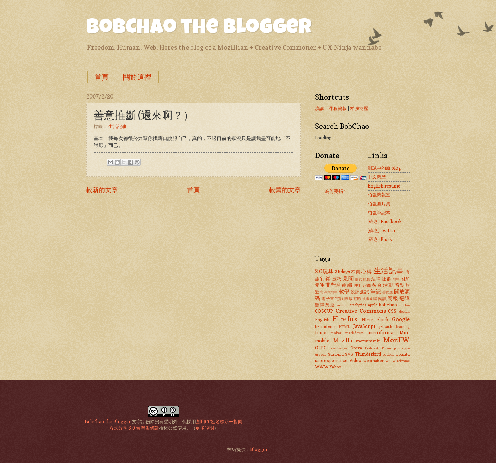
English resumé (384, 186)
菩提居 (387, 292)
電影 (339, 298)
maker (336, 333)
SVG (349, 354)
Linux (320, 332)
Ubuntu (402, 354)
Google (401, 319)
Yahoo (335, 366)
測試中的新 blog (384, 168)
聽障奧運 (325, 305)
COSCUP (324, 311)
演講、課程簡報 (331, 108)
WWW (322, 366)
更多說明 (205, 428)
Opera (356, 347)
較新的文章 (102, 190)
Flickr (367, 319)
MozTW (396, 339)
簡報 (392, 298)
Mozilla (342, 340)
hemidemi (325, 326)
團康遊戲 (353, 298)
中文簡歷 (377, 176)
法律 (376, 278)
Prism (386, 348)
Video (355, 360)
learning (403, 326)
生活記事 (117, 126)
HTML (344, 326)
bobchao (388, 304)
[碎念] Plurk (380, 239)
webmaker (373, 360)
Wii (388, 361)
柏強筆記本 (379, 212)
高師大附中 (329, 292)
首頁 (102, 77)
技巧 (337, 278)
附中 (396, 279)
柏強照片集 (379, 204)
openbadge (338, 348)
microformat (381, 332)
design (404, 311)
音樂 (400, 285)
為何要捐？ (336, 191)
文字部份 (141, 421)
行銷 (325, 278)
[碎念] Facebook (385, 221)
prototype (402, 348)
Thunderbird (368, 354)
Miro (405, 332)
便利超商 (362, 285)
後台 (377, 285)
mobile (322, 340)
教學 (344, 291)
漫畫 (365, 299)
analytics (357, 305)
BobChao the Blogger (199, 28)
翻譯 (404, 298)
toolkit (388, 354)
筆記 (375, 291)
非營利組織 (338, 284)
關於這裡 (137, 77)
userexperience (331, 360)
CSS (392, 311)
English (322, 319)
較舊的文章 (285, 190)
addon (342, 305)
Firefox (345, 318)
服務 (366, 279)
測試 (364, 291)
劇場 (373, 299)
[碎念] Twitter (382, 230)
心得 (366, 271)
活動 (388, 284)
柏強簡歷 (359, 108)
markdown (354, 333)
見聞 (348, 278)
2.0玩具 (324, 271)
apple (372, 305)
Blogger (259, 449)
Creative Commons (361, 310)
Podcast (372, 348)
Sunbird (336, 354)
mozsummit (368, 340)
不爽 (355, 271)
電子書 (327, 298)
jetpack (386, 326)
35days (342, 271)
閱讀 (382, 298)
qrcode (320, 354)
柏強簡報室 (379, 194)
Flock (382, 319)
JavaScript (364, 326)
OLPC (320, 347)
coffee (404, 305)
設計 (355, 292)
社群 (386, 278)
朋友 (358, 279)
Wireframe (401, 361)
